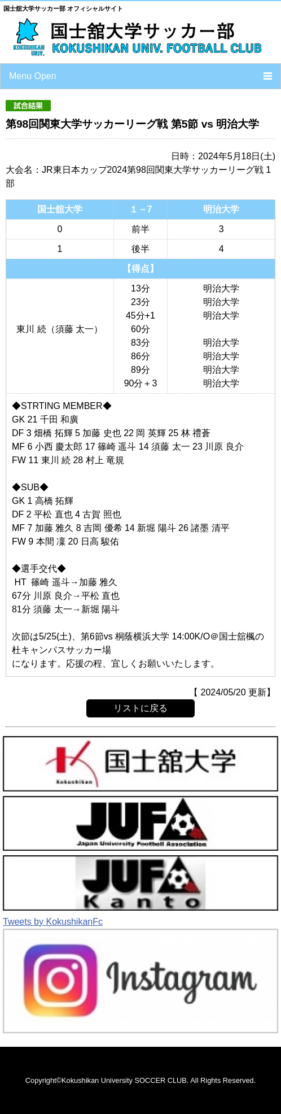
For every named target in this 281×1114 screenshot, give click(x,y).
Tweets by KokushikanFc (53, 921)
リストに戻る (140, 708)
